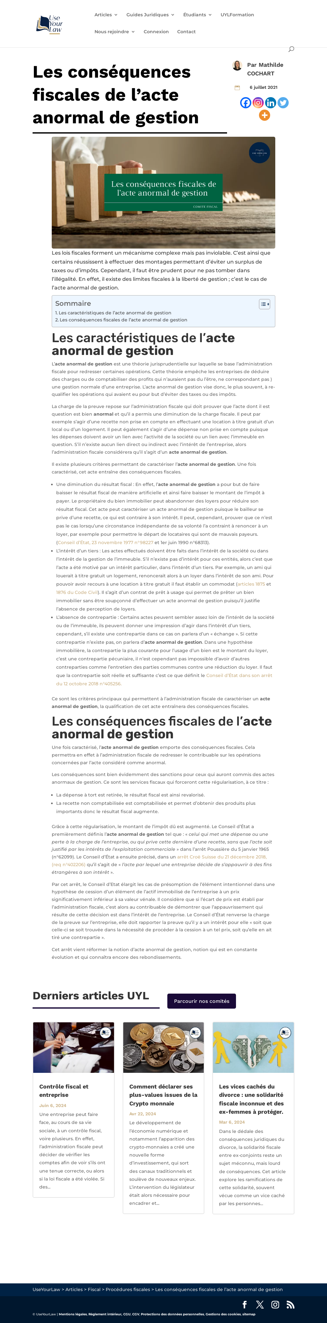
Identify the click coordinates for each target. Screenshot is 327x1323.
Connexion (156, 32)
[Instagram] (258, 102)
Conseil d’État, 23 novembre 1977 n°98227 (105, 542)
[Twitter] (283, 102)
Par (253, 64)
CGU (127, 1314)
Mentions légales (73, 1314)
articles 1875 (251, 584)
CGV (135, 1314)
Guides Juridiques (147, 15)
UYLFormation (237, 15)
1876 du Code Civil (77, 592)
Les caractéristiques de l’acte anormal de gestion (115, 312)
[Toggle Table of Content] (261, 304)
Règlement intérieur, (105, 1314)
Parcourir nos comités (201, 1001)
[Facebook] (245, 102)
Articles (103, 15)
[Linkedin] (270, 102)
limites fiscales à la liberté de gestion (180, 279)
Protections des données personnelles (172, 1314)
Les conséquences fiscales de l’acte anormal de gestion (123, 319)
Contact (186, 32)
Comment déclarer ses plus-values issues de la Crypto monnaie (163, 1094)
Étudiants (194, 15)
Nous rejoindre (112, 32)
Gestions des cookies (223, 1314)
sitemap (248, 1314)
